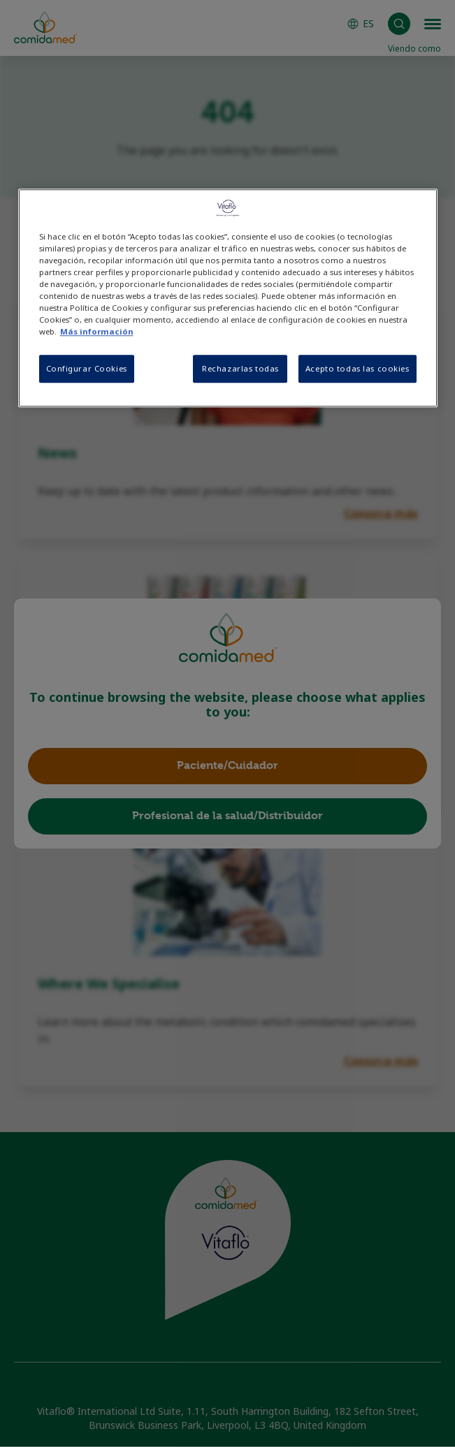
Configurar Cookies (86, 369)
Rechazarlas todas (240, 369)
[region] (228, 298)
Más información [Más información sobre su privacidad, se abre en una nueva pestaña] (96, 332)
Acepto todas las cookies (357, 369)
